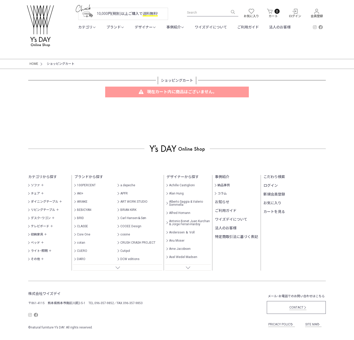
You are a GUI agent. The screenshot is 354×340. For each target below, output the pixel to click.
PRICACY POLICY (280, 324)
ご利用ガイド (248, 27)
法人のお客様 (280, 27)
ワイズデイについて (211, 27)
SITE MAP (312, 324)
